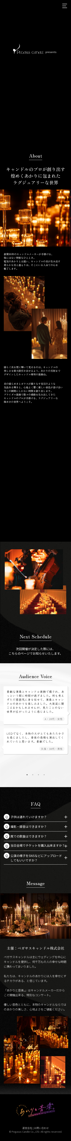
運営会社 (27, 1128)
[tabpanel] (35, 218)
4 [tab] (44, 775)
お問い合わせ (41, 1128)
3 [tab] (41, 249)
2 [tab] (35, 249)
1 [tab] (30, 249)
